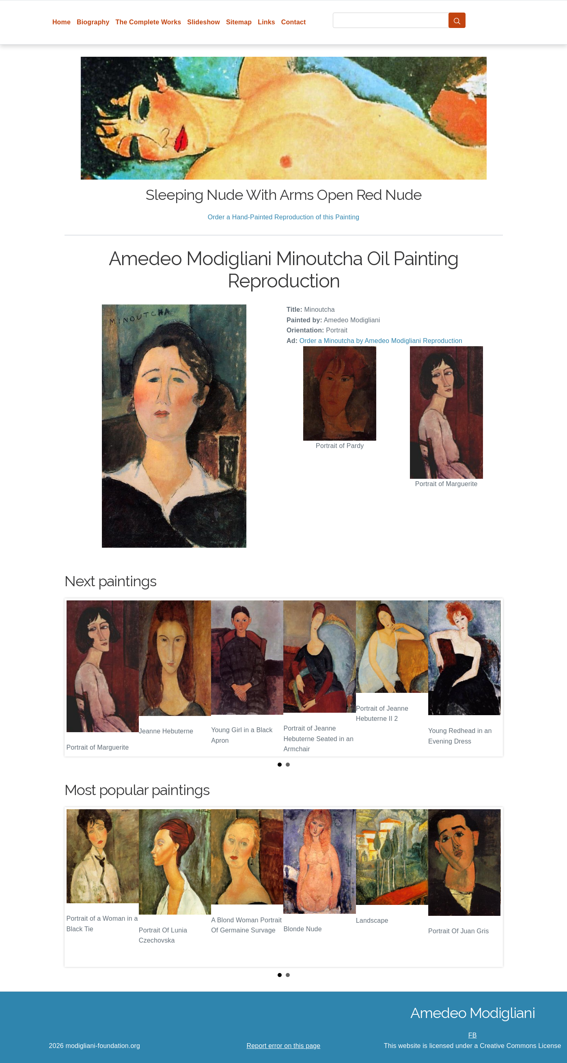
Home (61, 22)
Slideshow (203, 22)
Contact (293, 22)
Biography (93, 22)
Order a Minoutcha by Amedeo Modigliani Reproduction (381, 340)
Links (266, 22)
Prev (77, 677)
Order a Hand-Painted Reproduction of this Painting (284, 217)
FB (472, 1035)
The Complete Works (148, 22)
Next (490, 677)
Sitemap (239, 22)
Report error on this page (284, 1045)
